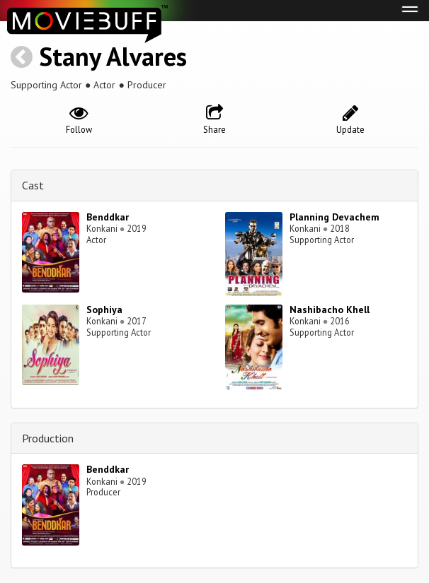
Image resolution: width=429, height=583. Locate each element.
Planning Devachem (334, 217)
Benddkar (107, 217)
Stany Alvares (113, 56)
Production (48, 438)
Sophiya (104, 309)
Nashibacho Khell (330, 309)
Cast (33, 185)
